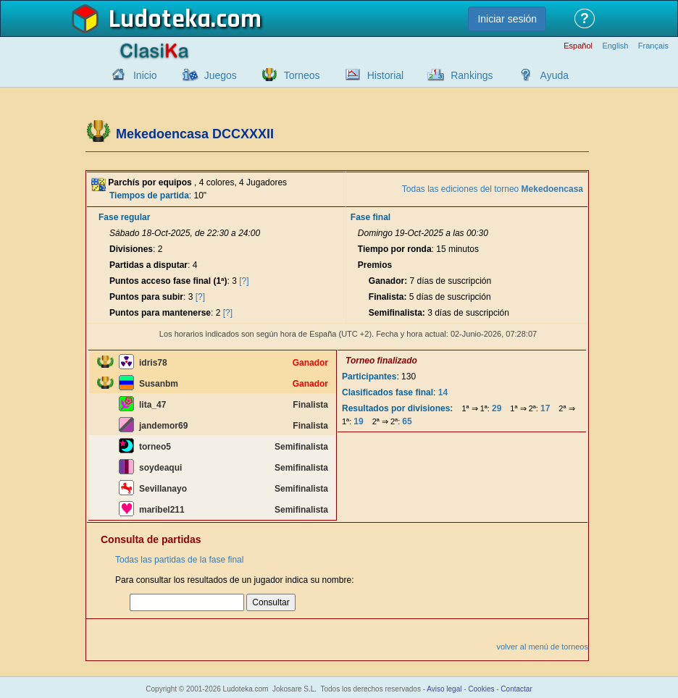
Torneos (302, 75)
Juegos (220, 75)
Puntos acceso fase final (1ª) (168, 281)
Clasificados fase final (387, 392)
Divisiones (131, 249)
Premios (375, 265)
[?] (243, 281)
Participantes (369, 376)
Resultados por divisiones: (397, 408)
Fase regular (124, 217)
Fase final (370, 217)
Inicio (145, 75)
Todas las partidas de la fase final (179, 560)
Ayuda (554, 75)
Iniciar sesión (507, 19)
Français (653, 46)
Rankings (472, 75)
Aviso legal (444, 689)
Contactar (516, 689)
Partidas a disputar (148, 265)
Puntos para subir (146, 297)
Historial (385, 75)
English (615, 46)
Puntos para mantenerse (160, 313)
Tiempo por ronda (395, 249)
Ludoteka (160, 20)
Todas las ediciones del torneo (492, 189)
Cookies (481, 689)
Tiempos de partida (149, 195)
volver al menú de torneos (542, 646)
